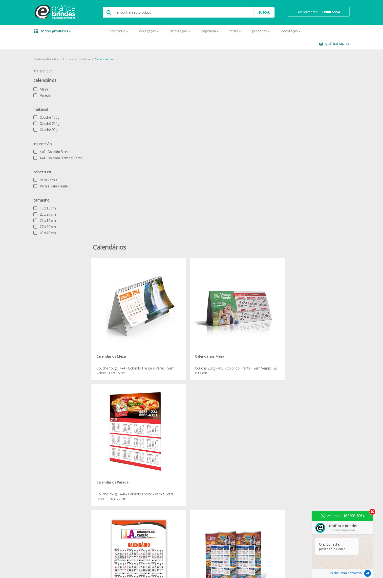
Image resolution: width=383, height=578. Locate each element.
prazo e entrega (238, 374)
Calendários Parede (290, 144)
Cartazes (114, 409)
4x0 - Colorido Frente (61, 139)
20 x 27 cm (54, 202)
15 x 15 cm (54, 196)
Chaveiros (174, 380)
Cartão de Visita (119, 403)
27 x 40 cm (54, 214)
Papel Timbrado (119, 463)
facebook (296, 362)
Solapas (114, 510)
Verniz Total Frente (60, 174)
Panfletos (115, 457)
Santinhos (115, 504)
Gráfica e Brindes (55, 47)
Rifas (111, 492)
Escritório (100, 30)
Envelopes (115, 427)
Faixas (112, 433)
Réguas (172, 415)
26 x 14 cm (54, 208)
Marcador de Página (123, 451)
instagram (296, 368)
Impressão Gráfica (86, 47)
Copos (172, 386)
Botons (172, 362)
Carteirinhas (116, 415)
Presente (242, 30)
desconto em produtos (303, 407)
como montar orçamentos (246, 386)
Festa (216, 30)
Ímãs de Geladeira (121, 445)
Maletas (173, 397)
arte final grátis (297, 401)
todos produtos (61, 32)
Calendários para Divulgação (263, 300)
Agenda (113, 368)
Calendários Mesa (137, 144)
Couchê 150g (56, 105)
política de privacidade (243, 380)
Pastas (113, 469)
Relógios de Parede (181, 421)
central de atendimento (244, 362)
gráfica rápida (324, 31)
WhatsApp (344, 516)
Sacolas (113, 498)
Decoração (272, 30)
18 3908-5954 (239, 413)
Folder (112, 439)
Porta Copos (176, 409)
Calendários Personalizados (209, 300)
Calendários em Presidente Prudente (149, 300)
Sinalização (161, 30)
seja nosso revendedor (66, 374)
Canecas (173, 368)
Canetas (173, 374)
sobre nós (56, 362)
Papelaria (191, 30)
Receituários (117, 487)
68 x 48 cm (54, 221)
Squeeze (173, 427)
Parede (52, 83)
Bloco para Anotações (124, 380)
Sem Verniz (55, 168)
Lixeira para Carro (179, 392)
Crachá (113, 421)
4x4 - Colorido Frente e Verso (67, 146)
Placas (112, 475)
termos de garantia (241, 368)
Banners (114, 374)
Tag (110, 516)
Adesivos (114, 362)
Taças (171, 433)
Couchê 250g (56, 111)
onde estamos (59, 368)
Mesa (50, 77)
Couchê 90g (55, 117)
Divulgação (130, 30)
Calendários (114, 47)
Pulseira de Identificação (126, 481)
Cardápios (115, 397)
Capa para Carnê (120, 392)
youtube (295, 374)
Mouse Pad (175, 403)
